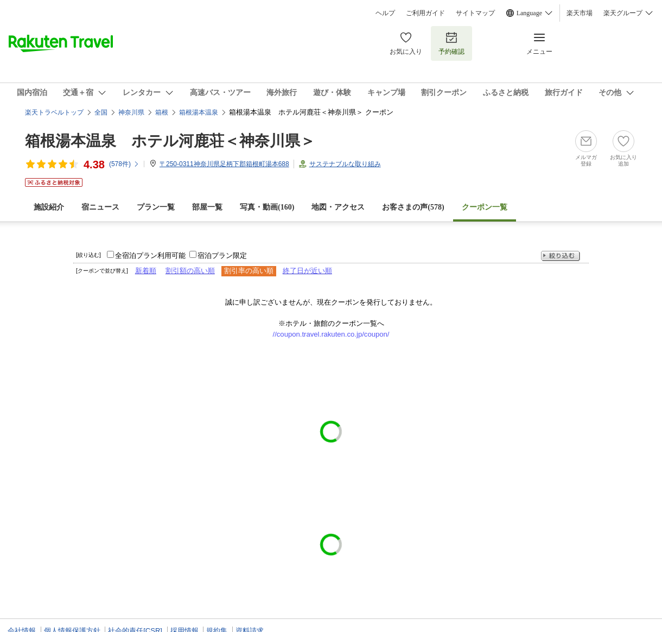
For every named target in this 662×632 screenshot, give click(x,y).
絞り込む (560, 256)
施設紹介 (49, 207)
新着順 (145, 271)
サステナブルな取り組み (345, 164)
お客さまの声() (413, 207)
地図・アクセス (338, 207)
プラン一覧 (156, 207)
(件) (124, 164)
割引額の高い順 (190, 271)
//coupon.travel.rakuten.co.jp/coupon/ (331, 334)
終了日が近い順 (307, 271)
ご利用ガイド (425, 13)
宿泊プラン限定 (222, 255)
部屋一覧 (207, 207)
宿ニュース (100, 207)
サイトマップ (475, 13)
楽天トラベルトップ (54, 112)
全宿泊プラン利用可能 (150, 255)
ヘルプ (385, 13)
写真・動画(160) (267, 207)
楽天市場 (579, 13)
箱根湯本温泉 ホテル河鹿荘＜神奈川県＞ (170, 140)
